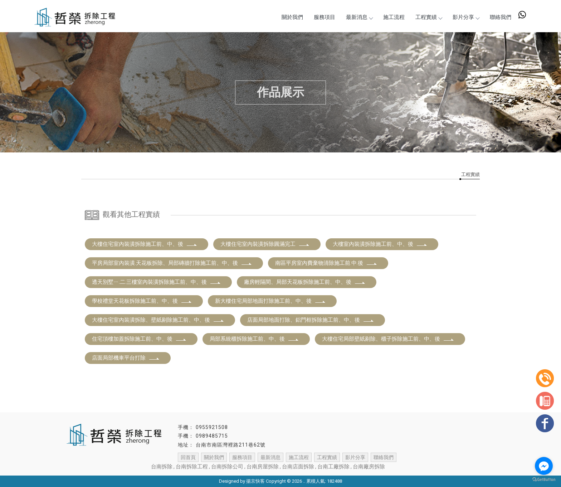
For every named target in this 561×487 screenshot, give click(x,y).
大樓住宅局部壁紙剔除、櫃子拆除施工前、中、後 (388, 339)
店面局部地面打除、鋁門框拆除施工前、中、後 (310, 320)
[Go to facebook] (544, 466)
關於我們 (292, 17)
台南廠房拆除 (369, 466)
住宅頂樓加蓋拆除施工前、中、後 (139, 339)
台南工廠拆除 (333, 466)
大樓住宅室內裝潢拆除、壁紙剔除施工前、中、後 (158, 320)
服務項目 (324, 17)
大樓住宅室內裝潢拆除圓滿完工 (265, 244)
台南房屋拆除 (263, 466)
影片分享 (466, 17)
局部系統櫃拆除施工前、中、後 (254, 339)
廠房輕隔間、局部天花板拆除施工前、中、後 (305, 282)
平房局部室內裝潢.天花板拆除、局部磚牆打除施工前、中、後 (172, 263)
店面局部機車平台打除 (126, 358)
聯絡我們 (500, 17)
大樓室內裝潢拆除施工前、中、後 (380, 244)
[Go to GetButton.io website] (543, 479)
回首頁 (188, 457)
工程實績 (428, 17)
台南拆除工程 (192, 466)
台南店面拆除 (298, 466)
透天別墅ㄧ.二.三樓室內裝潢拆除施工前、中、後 (156, 282)
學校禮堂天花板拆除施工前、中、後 (142, 301)
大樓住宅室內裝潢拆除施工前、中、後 (144, 244)
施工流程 (394, 17)
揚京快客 (255, 481)
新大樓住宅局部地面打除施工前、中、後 (270, 301)
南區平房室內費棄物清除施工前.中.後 (326, 263)
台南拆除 (161, 466)
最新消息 (359, 17)
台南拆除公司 (227, 466)
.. (304, 481)
